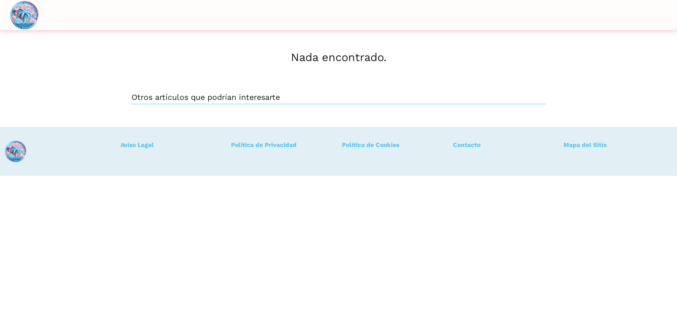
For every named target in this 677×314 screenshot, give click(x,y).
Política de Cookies (370, 144)
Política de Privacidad (264, 144)
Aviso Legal (137, 144)
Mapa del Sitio (585, 144)
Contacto (466, 144)
